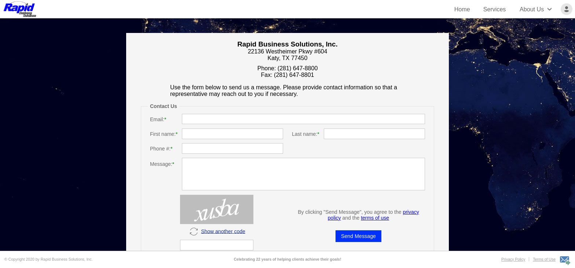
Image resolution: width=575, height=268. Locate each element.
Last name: (304, 134)
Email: (157, 119)
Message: (161, 164)
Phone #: (160, 149)
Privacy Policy (513, 259)
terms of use (375, 218)
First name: (163, 134)
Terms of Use (544, 259)
